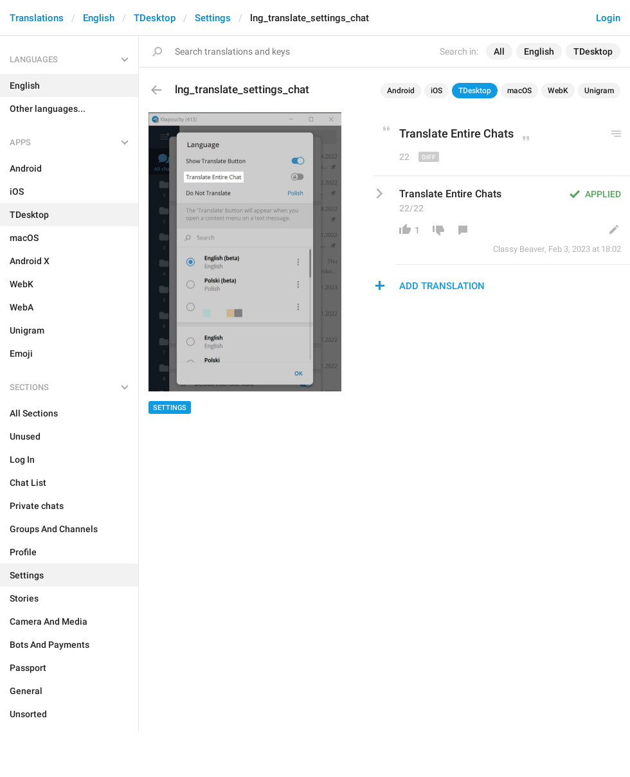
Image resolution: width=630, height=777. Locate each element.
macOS (519, 90)
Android (401, 90)
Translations (37, 18)
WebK (558, 90)
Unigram (599, 90)
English (98, 18)
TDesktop (155, 18)
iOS (436, 90)
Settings (213, 18)
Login (608, 18)
